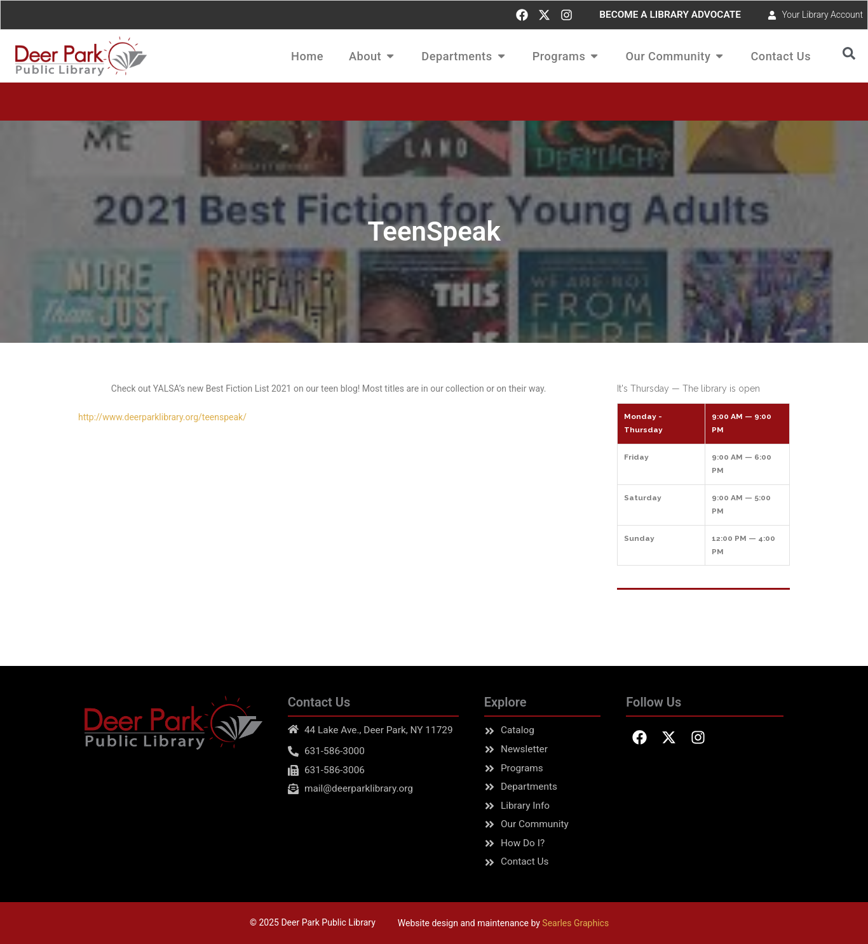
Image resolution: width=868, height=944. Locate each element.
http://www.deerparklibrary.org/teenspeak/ (162, 417)
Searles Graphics (575, 923)
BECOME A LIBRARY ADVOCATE (670, 14)
